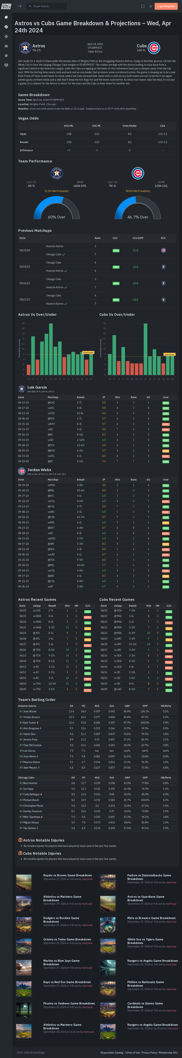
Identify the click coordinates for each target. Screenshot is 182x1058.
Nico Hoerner (30, 783)
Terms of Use (132, 1052)
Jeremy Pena (30, 739)
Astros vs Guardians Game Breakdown (145, 898)
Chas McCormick (32, 745)
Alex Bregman (31, 728)
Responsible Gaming (112, 1052)
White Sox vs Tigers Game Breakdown (145, 941)
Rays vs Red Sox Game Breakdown (67, 982)
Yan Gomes (29, 828)
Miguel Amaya (31, 822)
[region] (6, 526)
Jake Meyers (30, 767)
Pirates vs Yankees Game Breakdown (69, 1003)
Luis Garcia (29, 750)
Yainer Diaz (29, 734)
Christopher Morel (33, 805)
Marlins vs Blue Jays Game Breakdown (61, 962)
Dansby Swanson (32, 811)
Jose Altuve (29, 711)
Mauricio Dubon (31, 762)
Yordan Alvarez (31, 717)
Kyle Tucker (29, 722)
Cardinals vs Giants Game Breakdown (145, 1005)
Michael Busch (31, 800)
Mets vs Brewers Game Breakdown (151, 918)
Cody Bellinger (31, 794)
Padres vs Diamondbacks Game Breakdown (149, 877)
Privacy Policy (149, 1052)
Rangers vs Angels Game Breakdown (152, 960)
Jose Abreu (29, 756)
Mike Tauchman (31, 817)
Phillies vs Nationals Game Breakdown (145, 983)
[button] (6, 17)
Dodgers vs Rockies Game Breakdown (61, 919)
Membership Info (168, 1052)
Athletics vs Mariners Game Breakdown (62, 898)
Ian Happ (28, 788)
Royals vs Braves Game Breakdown (67, 875)
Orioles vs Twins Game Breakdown (67, 939)
